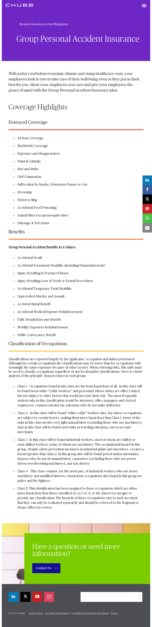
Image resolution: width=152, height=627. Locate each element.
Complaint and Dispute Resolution (90, 613)
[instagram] (49, 597)
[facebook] (147, 189)
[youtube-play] (37, 597)
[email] (147, 228)
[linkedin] (13, 597)
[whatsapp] (147, 218)
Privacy (115, 613)
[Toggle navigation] (144, 6)
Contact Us (44, 568)
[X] (25, 597)
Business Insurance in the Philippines (44, 24)
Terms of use (36, 613)
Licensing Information (57, 613)
